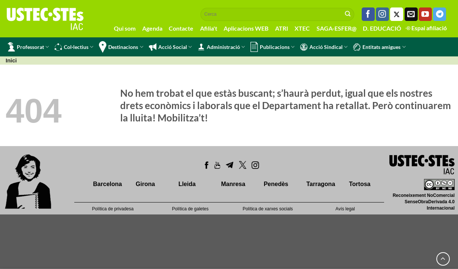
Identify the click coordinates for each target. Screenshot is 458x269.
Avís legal (345, 208)
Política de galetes (190, 208)
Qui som (124, 28)
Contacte (181, 28)
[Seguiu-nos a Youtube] (425, 14)
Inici (11, 60)
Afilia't (208, 28)
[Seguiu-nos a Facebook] (368, 14)
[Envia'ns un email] (411, 14)
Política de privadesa (113, 208)
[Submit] (348, 14)
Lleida (187, 184)
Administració (221, 47)
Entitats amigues (379, 47)
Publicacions (272, 47)
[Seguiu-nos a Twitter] (396, 14)
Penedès (276, 184)
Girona (145, 184)
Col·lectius (73, 47)
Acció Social (170, 47)
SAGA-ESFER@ (336, 28)
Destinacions (121, 47)
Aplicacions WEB (246, 28)
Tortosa (359, 184)
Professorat (28, 47)
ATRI (281, 28)
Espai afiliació (426, 27)
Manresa (233, 184)
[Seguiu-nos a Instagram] (382, 14)
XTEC (302, 28)
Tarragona (320, 184)
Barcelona (107, 184)
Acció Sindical (324, 47)
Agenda (152, 28)
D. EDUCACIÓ (382, 28)
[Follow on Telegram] (439, 14)
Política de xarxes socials (268, 208)
